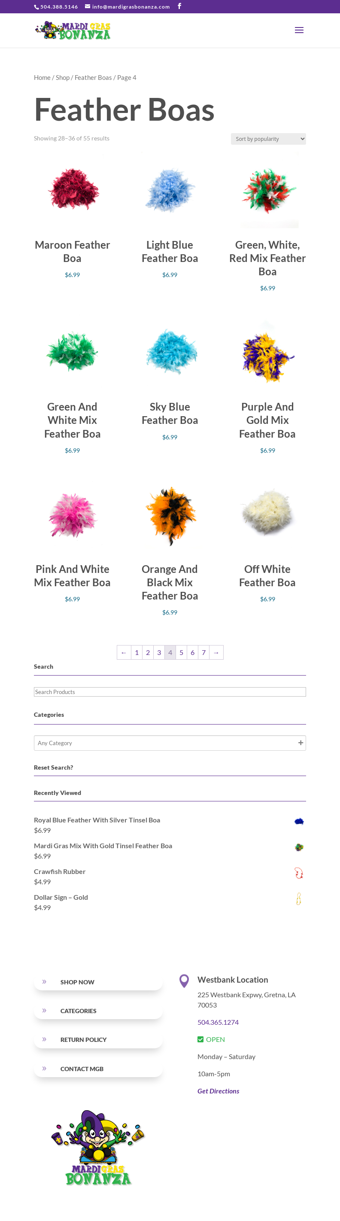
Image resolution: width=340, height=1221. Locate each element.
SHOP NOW (77, 982)
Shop (63, 77)
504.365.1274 (218, 1022)
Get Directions (218, 1091)
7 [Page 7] (204, 652)
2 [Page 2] (148, 652)
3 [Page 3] (159, 652)
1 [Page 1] (137, 652)
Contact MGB (82, 1068)
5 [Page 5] (181, 652)
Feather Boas (93, 77)
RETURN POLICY (83, 1039)
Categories (79, 1010)
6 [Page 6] (192, 652)
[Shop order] (268, 139)
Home (42, 77)
